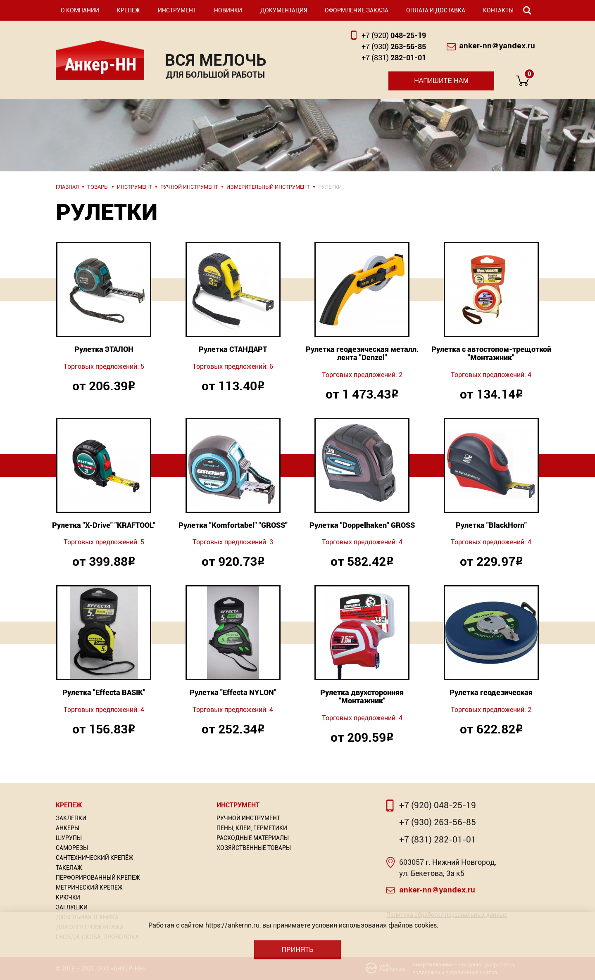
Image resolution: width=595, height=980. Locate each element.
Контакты (498, 10)
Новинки (228, 10)
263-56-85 (394, 46)
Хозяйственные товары (254, 848)
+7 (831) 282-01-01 (437, 840)
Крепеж (128, 10)
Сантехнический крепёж (94, 857)
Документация (283, 10)
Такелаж (69, 867)
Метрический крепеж (89, 887)
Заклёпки (71, 818)
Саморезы (72, 848)
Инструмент (177, 10)
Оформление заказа (356, 10)
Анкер (100, 60)
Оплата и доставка (435, 10)
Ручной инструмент (248, 818)
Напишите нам (441, 80)
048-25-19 (394, 35)
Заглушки (72, 907)
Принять (297, 949)
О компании (80, 10)
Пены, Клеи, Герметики (252, 828)
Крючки (68, 897)
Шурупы (69, 838)
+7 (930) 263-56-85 (437, 822)
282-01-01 (394, 57)
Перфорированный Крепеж (98, 877)
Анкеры (67, 828)
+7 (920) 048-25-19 (437, 805)
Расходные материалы (253, 838)
